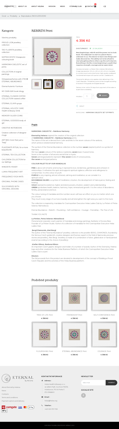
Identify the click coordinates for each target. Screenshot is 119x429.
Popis (34, 124)
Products (8, 6)
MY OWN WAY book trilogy (13, 91)
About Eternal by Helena (11, 387)
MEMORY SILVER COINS (12, 116)
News (62, 6)
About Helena (37, 6)
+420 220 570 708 (51, 409)
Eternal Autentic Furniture (12, 86)
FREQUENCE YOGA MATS (12, 177)
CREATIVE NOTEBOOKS (12, 128)
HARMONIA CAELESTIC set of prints (100, 112)
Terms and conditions (10, 397)
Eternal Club (76, 6)
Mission (52, 6)
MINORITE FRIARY (10, 167)
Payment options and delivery (13, 401)
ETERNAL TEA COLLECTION (13, 155)
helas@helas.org (51, 401)
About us (22, 6)
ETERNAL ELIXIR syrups (12, 103)
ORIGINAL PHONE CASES (13, 181)
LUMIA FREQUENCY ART (12, 172)
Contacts (91, 6)
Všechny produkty (9, 38)
